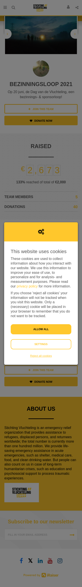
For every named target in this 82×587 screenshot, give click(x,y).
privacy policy (27, 286)
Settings (40, 344)
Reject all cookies (41, 355)
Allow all (41, 329)
